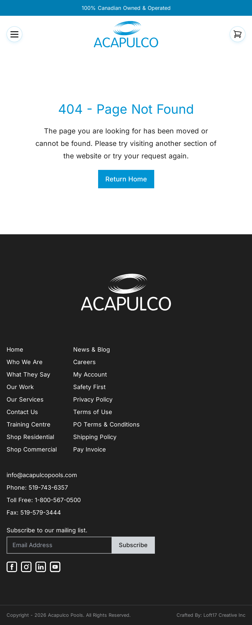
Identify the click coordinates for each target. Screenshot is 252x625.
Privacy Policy (93, 399)
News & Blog (91, 349)
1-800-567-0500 (58, 500)
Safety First (89, 386)
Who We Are (25, 362)
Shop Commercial (32, 449)
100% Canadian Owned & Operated (126, 8)
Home (15, 349)
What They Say (28, 374)
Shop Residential (30, 436)
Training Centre (29, 424)
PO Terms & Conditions (106, 424)
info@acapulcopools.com (42, 475)
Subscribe (133, 545)
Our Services (25, 399)
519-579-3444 (40, 512)
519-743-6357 (48, 487)
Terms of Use (92, 411)
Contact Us (22, 411)
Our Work (20, 386)
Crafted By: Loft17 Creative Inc (211, 615)
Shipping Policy (94, 436)
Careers (84, 362)
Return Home (126, 179)
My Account (90, 374)
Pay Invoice (89, 449)
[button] (14, 34)
